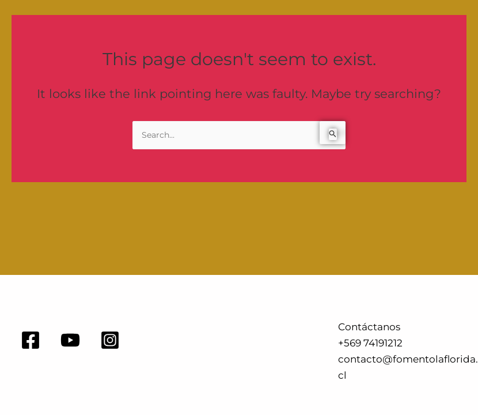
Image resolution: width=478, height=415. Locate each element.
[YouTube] (70, 340)
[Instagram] (110, 340)
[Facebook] (30, 340)
